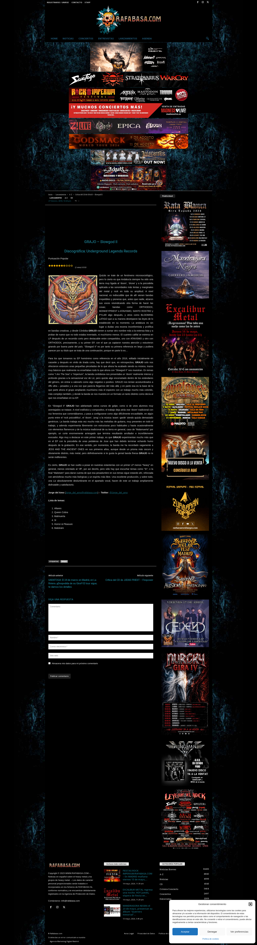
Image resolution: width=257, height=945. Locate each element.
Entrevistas (106, 38)
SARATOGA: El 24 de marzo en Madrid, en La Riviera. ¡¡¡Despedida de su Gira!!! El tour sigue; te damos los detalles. (72, 583)
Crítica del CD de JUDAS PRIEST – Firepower (129, 580)
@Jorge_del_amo (118, 492)
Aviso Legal (129, 933)
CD (72, 198)
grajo (64, 561)
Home (54, 38)
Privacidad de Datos (146, 933)
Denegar (212, 931)
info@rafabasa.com (70, 901)
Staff (87, 2)
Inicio (50, 195)
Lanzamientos (128, 38)
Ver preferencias (239, 931)
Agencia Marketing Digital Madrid (64, 941)
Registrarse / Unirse (58, 2)
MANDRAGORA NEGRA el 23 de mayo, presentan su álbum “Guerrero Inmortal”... (137, 910)
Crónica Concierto (169, 889)
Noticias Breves (168, 869)
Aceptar (185, 931)
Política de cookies (210, 939)
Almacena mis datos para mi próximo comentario (75, 663)
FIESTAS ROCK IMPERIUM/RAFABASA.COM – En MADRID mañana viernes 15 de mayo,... (137, 875)
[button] (250, 904)
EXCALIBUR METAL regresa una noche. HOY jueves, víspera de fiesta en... (138, 892)
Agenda (147, 38)
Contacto (76, 2)
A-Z (70, 195)
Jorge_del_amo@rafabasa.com (82, 492)
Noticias (68, 38)
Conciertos (86, 38)
